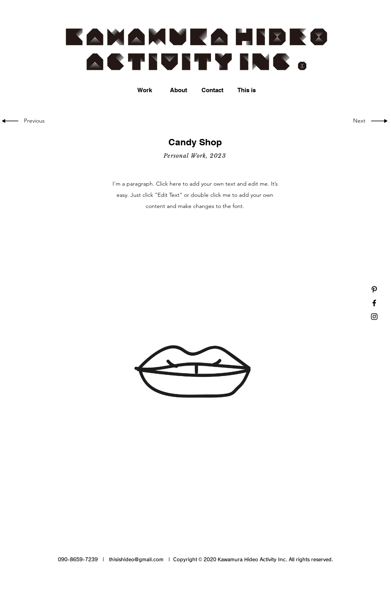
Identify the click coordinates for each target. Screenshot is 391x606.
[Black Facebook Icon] (374, 303)
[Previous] (35, 121)
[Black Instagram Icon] (374, 316)
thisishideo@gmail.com (136, 559)
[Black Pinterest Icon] (374, 289)
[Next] (358, 121)
